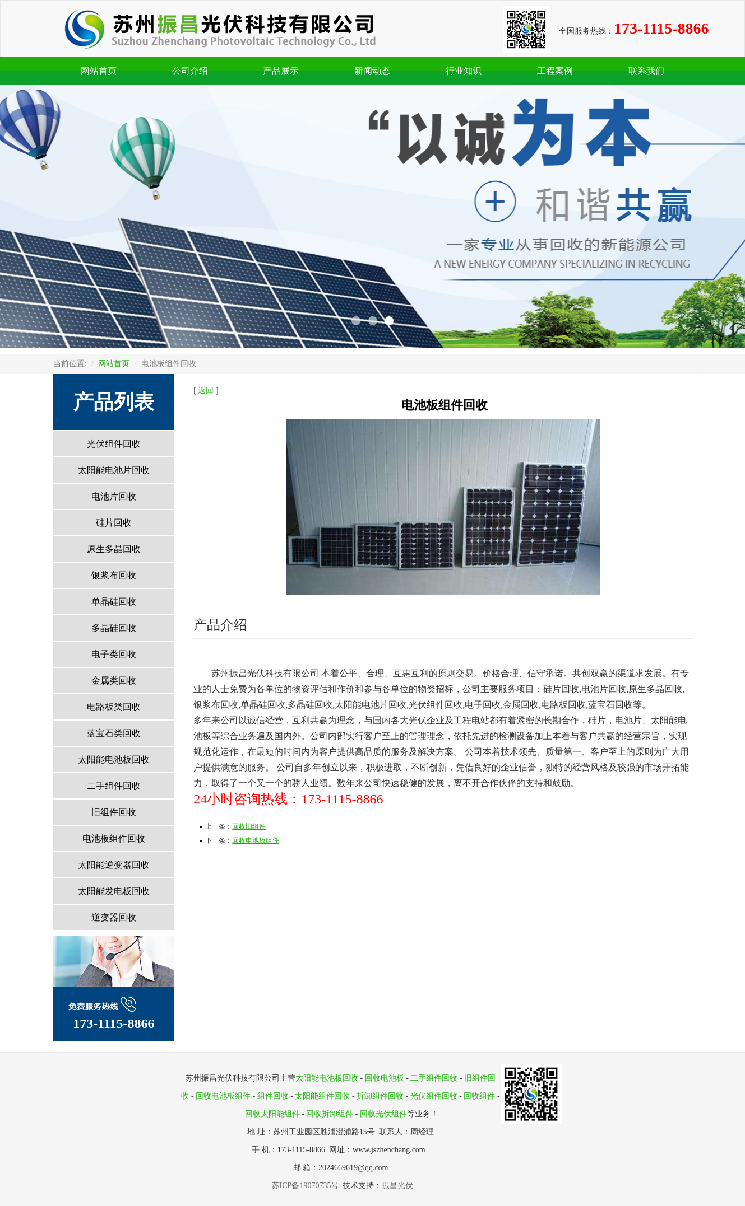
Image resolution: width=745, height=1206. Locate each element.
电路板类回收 (114, 707)
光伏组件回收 (114, 443)
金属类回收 (113, 680)
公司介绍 (190, 71)
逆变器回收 (113, 917)
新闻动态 (372, 71)
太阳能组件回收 (322, 1096)
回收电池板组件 (223, 1096)
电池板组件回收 (113, 838)
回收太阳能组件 (272, 1114)
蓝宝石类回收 (114, 733)
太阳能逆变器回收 (114, 865)
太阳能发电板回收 (114, 891)
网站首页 (99, 71)
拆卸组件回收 (380, 1096)
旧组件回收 (113, 812)
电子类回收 (113, 654)
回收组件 (479, 1096)
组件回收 (273, 1096)
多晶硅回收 (113, 628)
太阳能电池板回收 (114, 759)
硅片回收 (114, 522)
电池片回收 (113, 496)
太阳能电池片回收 (114, 470)
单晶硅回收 (113, 601)
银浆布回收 (113, 575)
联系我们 (646, 71)
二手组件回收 (114, 786)
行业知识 (464, 71)
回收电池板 (384, 1078)
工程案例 (555, 71)
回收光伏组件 (383, 1114)
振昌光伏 (397, 1185)
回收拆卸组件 (329, 1114)
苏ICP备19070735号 (307, 1185)
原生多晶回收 (114, 549)
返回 (206, 390)
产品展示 (281, 71)
